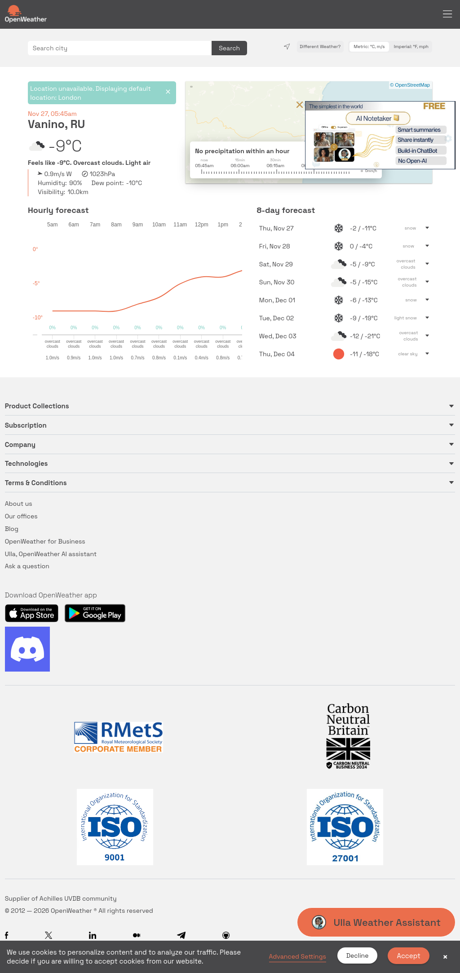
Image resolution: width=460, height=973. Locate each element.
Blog (11, 529)
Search (229, 48)
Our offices (21, 516)
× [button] (445, 956)
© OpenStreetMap (410, 85)
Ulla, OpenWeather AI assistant (51, 554)
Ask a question (27, 566)
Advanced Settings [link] (297, 956)
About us (18, 504)
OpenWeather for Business (45, 541)
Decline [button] (357, 955)
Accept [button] (408, 955)
